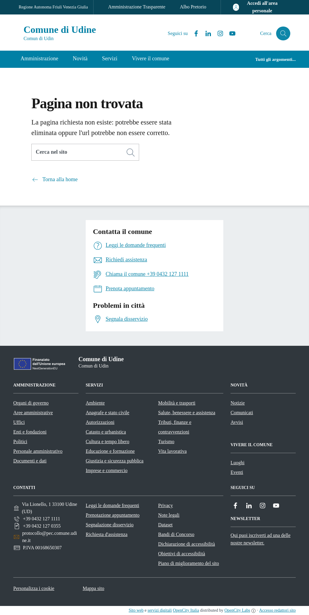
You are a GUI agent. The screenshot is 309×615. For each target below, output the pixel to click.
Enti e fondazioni (29, 431)
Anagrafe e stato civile (107, 412)
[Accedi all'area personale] (258, 7)
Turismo (166, 441)
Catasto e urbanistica (106, 431)
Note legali (169, 515)
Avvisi (237, 422)
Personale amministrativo (37, 451)
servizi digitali (160, 610)
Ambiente (95, 402)
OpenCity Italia (186, 610)
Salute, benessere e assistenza (186, 412)
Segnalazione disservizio (110, 524)
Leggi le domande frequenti (112, 505)
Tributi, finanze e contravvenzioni (174, 427)
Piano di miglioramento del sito (188, 563)
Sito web (136, 610)
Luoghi (237, 462)
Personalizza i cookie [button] (33, 588)
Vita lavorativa (172, 451)
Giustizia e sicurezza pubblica (114, 460)
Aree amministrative (33, 412)
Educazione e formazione (110, 451)
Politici (20, 441)
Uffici (19, 422)
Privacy (165, 505)
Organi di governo (31, 402)
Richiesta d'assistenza (106, 534)
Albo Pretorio (193, 6)
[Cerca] (130, 152)
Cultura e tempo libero (107, 441)
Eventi (237, 472)
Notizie (238, 402)
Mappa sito (93, 588)
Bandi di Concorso (176, 534)
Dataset (165, 524)
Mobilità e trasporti (177, 402)
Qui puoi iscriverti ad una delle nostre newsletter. (261, 539)
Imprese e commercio (107, 470)
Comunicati (242, 412)
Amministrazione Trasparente (136, 6)
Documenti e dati (29, 460)
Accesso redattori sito (277, 610)
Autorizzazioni (100, 422)
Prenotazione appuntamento (112, 515)
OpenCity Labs (237, 610)
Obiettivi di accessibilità (181, 553)
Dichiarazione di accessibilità (186, 544)
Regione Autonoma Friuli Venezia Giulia (53, 7)
